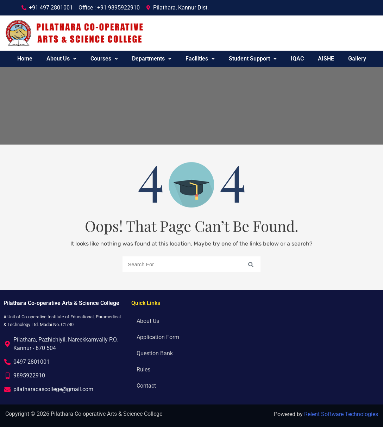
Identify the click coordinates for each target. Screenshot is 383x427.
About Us (61, 58)
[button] (61, 59)
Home (24, 58)
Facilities (200, 58)
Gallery (357, 58)
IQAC (297, 58)
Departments (151, 58)
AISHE (326, 58)
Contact (146, 385)
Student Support (253, 58)
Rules (143, 369)
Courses (104, 58)
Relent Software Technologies (341, 414)
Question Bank (155, 353)
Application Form (158, 337)
